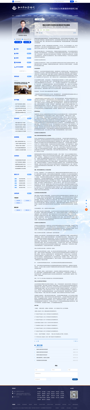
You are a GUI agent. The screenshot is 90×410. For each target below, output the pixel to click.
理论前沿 (35, 15)
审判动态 (29, 15)
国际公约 (27, 210)
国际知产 (24, 15)
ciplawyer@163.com (26, 39)
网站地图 (76, 15)
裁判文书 (64, 15)
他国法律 (18, 210)
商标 (75, 19)
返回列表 (40, 19)
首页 (13, 15)
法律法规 (18, 200)
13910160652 (16, 1)
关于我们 (18, 42)
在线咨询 (27, 42)
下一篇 (76, 341)
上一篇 (36, 341)
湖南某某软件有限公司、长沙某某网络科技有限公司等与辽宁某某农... (25, 181)
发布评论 (75, 379)
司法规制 (47, 30)
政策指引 (18, 202)
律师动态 (58, 15)
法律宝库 (70, 15)
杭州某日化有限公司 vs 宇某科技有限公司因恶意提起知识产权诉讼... (25, 183)
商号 (44, 30)
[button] (23, 93)
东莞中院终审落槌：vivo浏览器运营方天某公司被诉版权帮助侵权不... (25, 179)
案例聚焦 (47, 15)
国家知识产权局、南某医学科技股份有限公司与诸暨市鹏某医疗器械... (25, 185)
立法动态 (27, 200)
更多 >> (29, 48)
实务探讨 (53, 15)
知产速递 (18, 15)
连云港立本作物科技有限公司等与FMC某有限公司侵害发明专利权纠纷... (25, 187)
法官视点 (41, 15)
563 (75, 32)
